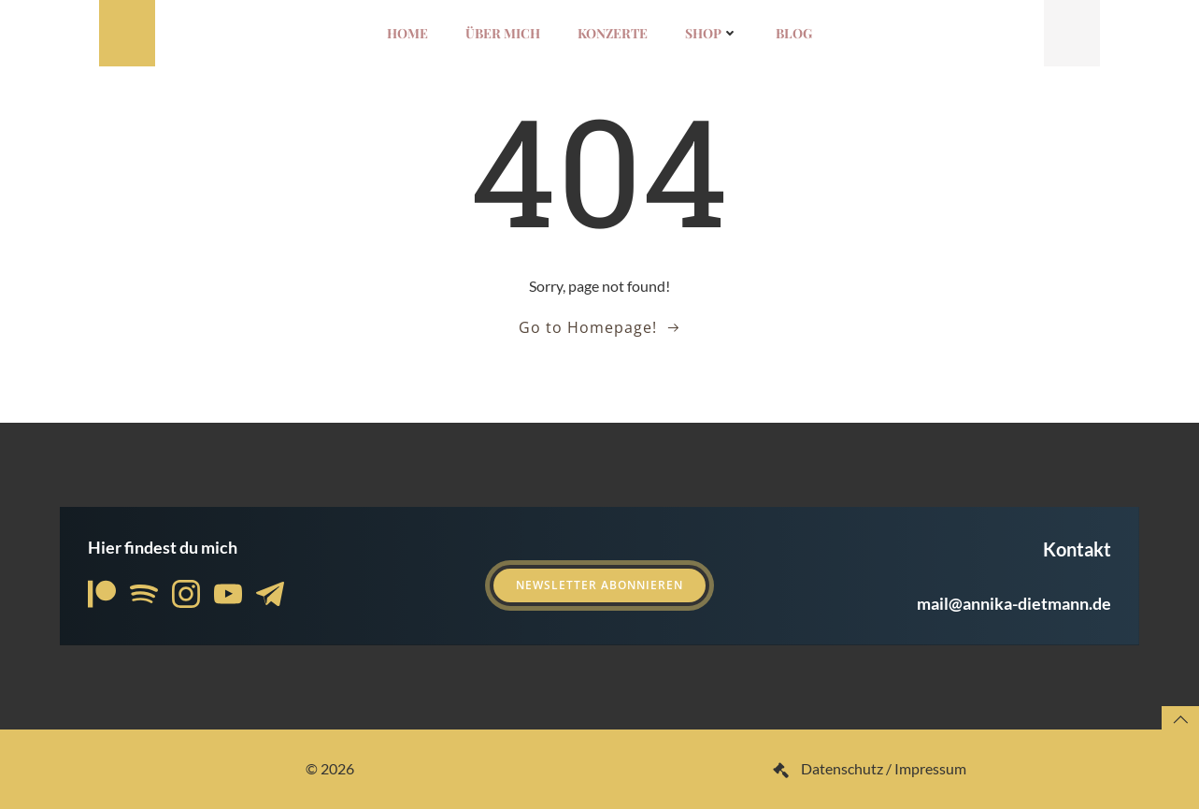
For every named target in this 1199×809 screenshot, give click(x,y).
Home (407, 33)
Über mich (502, 33)
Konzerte (613, 33)
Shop (711, 33)
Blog (794, 33)
